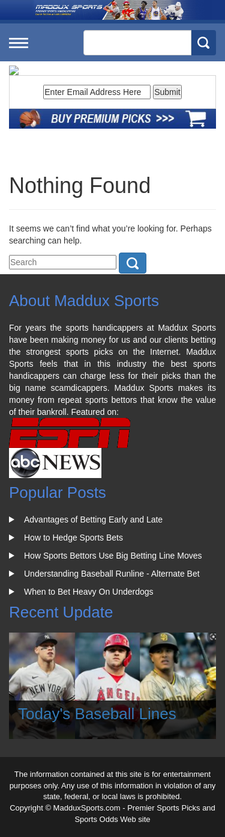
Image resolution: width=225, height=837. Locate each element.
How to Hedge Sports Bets (73, 537)
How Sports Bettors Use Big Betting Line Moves (113, 555)
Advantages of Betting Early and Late (93, 519)
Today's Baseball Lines (97, 714)
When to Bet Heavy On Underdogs (89, 591)
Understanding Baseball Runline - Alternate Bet (112, 573)
